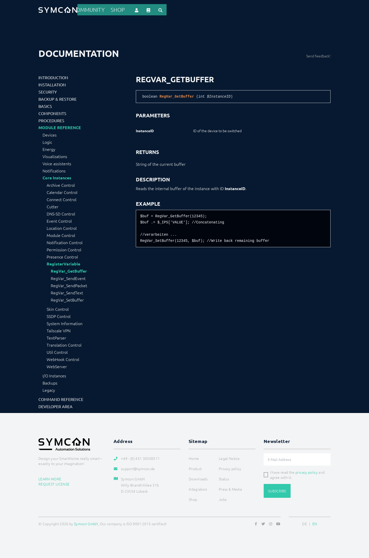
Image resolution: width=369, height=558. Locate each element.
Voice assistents (57, 162)
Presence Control (62, 255)
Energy (49, 148)
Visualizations (55, 155)
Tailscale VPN (58, 329)
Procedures (51, 119)
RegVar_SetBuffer (67, 298)
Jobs (223, 498)
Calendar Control (62, 191)
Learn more (49, 477)
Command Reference (60, 398)
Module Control (61, 234)
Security (47, 90)
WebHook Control (63, 358)
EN (314, 522)
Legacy (49, 388)
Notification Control (65, 241)
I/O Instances (54, 374)
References (177, 9)
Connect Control (61, 198)
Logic (47, 140)
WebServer (57, 365)
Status (224, 477)
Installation (52, 83)
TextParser (56, 336)
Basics (45, 105)
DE (304, 522)
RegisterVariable (63, 262)
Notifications (54, 169)
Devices (50, 133)
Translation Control (64, 343)
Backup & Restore (57, 97)
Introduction (53, 76)
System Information (65, 322)
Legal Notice (229, 457)
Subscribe (277, 489)
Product (152, 9)
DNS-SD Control (61, 212)
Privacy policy (230, 467)
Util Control (57, 351)
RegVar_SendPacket (69, 284)
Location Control (62, 227)
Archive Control (61, 184)
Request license (53, 482)
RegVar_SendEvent (68, 277)
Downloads (234, 9)
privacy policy (306, 471)
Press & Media (230, 488)
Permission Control (64, 248)
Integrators (205, 9)
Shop (284, 9)
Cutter (52, 205)
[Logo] (57, 9)
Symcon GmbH (86, 522)
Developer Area (55, 405)
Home (132, 9)
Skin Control (58, 308)
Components (52, 112)
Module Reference (59, 126)
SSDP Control (58, 315)
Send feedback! (318, 54)
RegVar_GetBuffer (69, 270)
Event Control (59, 219)
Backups (50, 381)
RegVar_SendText (67, 291)
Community (262, 9)
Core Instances (57, 176)
